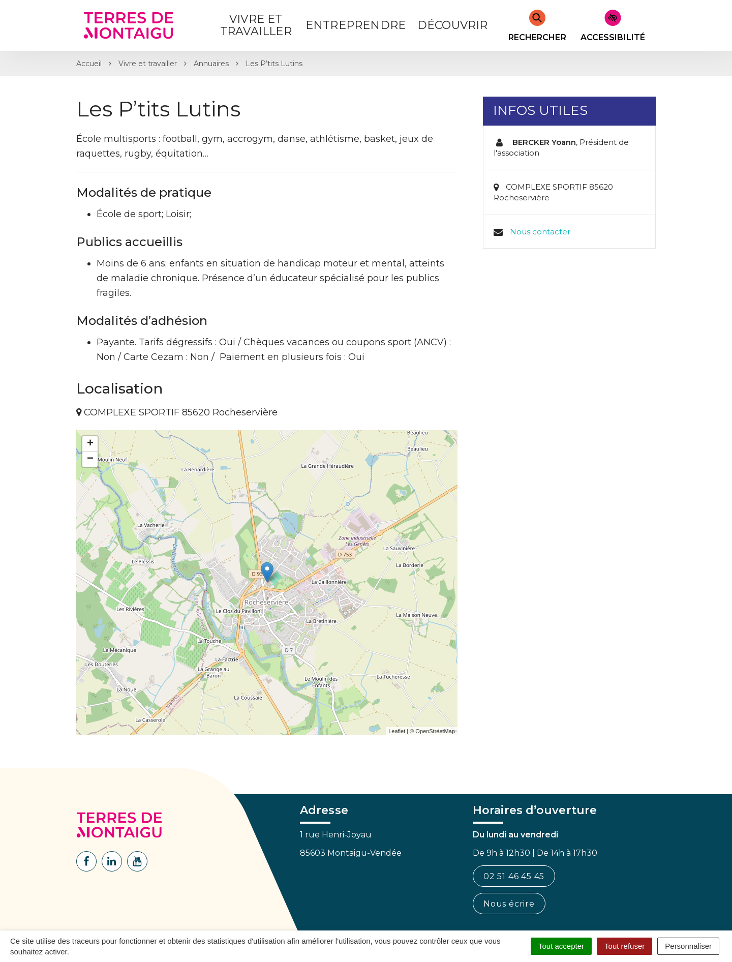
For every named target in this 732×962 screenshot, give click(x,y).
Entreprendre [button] (356, 25)
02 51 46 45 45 (513, 876)
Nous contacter (540, 231)
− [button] (90, 459)
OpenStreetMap (435, 731)
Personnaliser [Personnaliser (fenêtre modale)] (688, 946)
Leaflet (396, 731)
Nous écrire (509, 904)
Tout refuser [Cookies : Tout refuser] (624, 946)
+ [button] (90, 444)
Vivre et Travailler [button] (256, 25)
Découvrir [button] (452, 25)
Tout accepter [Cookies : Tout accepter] (561, 946)
